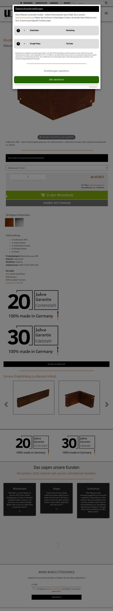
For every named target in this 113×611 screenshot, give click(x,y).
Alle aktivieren (56, 79)
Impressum (93, 87)
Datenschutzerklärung (24, 18)
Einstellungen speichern (56, 71)
